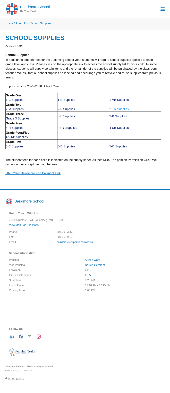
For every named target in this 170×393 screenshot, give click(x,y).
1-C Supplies (14, 100)
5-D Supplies (66, 146)
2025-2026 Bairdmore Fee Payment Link (33, 173)
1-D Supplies (66, 100)
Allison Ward (92, 259)
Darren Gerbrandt (95, 265)
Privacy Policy (11, 370)
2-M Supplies (15, 109)
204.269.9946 (65, 237)
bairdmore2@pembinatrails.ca (75, 242)
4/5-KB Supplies (17, 137)
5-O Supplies (118, 146)
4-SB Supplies (119, 127)
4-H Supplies (14, 127)
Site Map (28, 370)
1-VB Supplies (119, 100)
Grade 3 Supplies (17, 118)
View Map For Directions (24, 225)
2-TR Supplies (119, 109)
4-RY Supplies (67, 127)
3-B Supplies (66, 116)
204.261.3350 (65, 231)
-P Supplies (67, 109)
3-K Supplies (118, 116)
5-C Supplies (14, 146)
